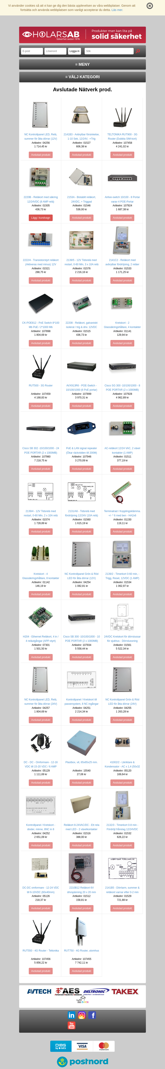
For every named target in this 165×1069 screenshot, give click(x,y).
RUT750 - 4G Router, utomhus (81, 950)
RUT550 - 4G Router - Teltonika (41, 950)
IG (82, 1015)
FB (92, 1015)
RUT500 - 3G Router (41, 385)
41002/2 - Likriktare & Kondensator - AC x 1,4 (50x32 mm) (122, 766)
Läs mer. (117, 10)
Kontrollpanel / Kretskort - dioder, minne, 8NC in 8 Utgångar (40, 829)
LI (71, 1015)
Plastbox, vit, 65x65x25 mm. (81, 762)
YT (71, 1025)
